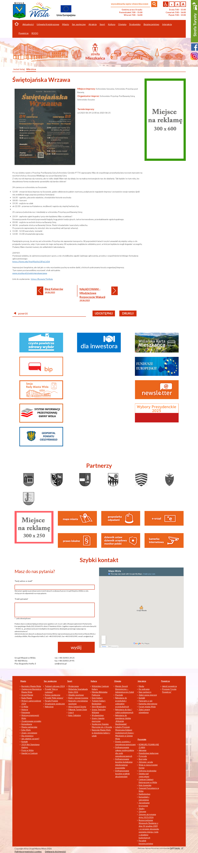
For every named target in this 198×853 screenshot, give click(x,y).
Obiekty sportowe (76, 695)
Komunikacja (26, 724)
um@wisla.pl (61, 663)
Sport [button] (102, 24)
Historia (24, 709)
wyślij (76, 647)
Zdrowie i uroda (146, 762)
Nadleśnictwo (144, 794)
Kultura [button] (111, 24)
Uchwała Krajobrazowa (48, 24)
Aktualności (28, 24)
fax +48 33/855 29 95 (64, 660)
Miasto (23, 681)
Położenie (25, 712)
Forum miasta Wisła (147, 706)
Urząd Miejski (27, 695)
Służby (142, 808)
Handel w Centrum (29, 753)
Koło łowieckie (145, 785)
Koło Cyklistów (74, 715)
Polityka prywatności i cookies (28, 851)
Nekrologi (49, 706)
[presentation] (37, 647)
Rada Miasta (26, 698)
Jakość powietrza (169, 686)
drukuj (128, 313)
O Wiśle (24, 706)
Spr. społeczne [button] (79, 24)
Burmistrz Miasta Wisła (31, 686)
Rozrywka (143, 759)
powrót (21, 313)
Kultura (94, 681)
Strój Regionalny (99, 706)
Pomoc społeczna (52, 695)
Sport (69, 681)
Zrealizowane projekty (31, 721)
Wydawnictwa (98, 715)
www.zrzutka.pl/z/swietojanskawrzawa (29, 273)
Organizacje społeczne (55, 703)
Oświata (117, 681)
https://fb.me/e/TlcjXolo (42, 279)
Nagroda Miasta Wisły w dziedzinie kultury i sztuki (101, 733)
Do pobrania (144, 689)
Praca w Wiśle (27, 750)
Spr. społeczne (50, 681)
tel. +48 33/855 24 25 (64, 658)
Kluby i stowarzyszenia (78, 698)
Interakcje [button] (167, 24)
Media (141, 686)
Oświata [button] (122, 24)
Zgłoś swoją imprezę (148, 695)
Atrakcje (93, 24)
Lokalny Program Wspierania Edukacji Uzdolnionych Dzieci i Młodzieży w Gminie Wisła (124, 733)
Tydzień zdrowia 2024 (55, 686)
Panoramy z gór (146, 700)
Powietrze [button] (24, 33)
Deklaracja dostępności (55, 851)
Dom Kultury (97, 698)
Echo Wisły (26, 730)
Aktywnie (142, 750)
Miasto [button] (65, 24)
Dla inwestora (27, 735)
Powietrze (165, 681)
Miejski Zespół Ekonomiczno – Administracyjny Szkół (124, 689)
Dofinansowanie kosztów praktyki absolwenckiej (122, 773)
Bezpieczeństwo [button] (151, 24)
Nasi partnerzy (145, 692)
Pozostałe (142, 739)
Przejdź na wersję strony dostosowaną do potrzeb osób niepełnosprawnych (165, 4)
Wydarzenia (73, 686)
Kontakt (24, 741)
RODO (34, 33)
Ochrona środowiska (147, 770)
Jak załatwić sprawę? (30, 738)
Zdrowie (142, 811)
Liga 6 (71, 712)
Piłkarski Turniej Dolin (77, 709)
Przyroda (143, 756)
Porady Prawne (51, 700)
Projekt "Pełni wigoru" (54, 698)
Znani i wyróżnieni (29, 733)
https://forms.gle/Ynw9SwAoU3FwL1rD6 (31, 261)
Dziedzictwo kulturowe (149, 753)
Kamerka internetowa (148, 703)
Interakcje (142, 681)
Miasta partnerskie (29, 727)
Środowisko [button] (135, 24)
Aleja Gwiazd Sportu (77, 706)
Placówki (119, 695)
